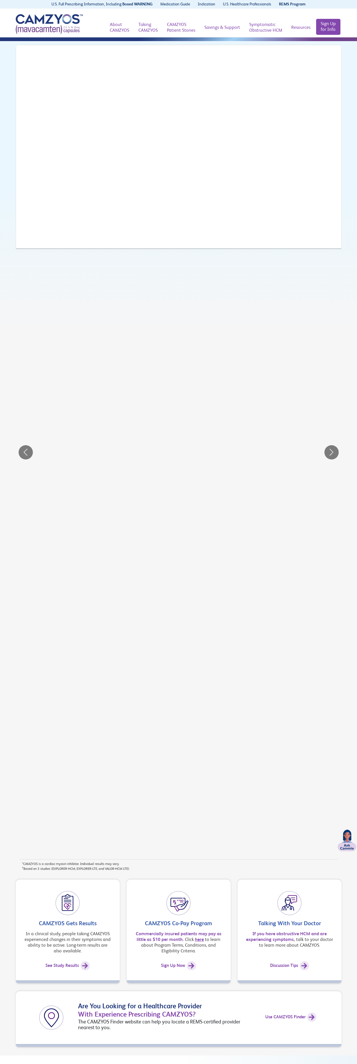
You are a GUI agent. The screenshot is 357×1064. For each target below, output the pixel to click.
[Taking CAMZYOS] (148, 27)
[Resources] (300, 28)
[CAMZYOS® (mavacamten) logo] (49, 24)
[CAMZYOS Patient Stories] (181, 27)
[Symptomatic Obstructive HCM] (265, 27)
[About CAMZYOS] (119, 27)
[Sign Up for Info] (328, 27)
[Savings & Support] (222, 28)
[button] (26, 452)
